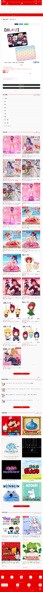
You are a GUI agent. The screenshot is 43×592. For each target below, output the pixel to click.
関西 (5, 116)
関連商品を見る (21, 87)
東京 (5, 104)
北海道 (5, 98)
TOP (2, 15)
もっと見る (21, 373)
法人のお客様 (32, 590)
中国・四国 (6, 119)
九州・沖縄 (6, 122)
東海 (5, 110)
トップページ (11, 590)
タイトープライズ (7, 15)
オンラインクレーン (7, 125)
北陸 (5, 113)
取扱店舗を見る (21, 85)
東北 (5, 101)
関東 (5, 107)
